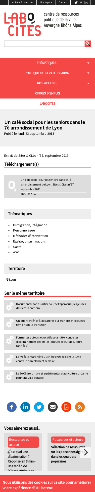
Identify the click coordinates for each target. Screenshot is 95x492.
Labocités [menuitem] (47, 104)
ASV (16, 252)
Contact (63, 2)
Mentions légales (40, 479)
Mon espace (46, 2)
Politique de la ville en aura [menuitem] (47, 73)
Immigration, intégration (30, 225)
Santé (17, 247)
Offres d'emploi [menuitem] (47, 93)
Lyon (11, 280)
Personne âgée (24, 230)
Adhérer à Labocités (22, 2)
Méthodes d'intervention (30, 236)
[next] (85, 452)
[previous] (9, 452)
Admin (60, 479)
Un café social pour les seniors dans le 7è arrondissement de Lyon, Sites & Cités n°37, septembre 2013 (48, 184)
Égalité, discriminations (29, 241)
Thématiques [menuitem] (46, 63)
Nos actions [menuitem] (46, 83)
